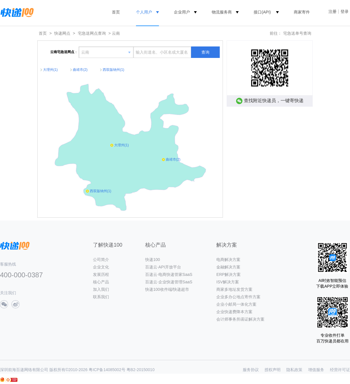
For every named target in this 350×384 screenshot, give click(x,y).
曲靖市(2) (80, 70)
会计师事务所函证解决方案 (240, 319)
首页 (116, 12)
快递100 (152, 259)
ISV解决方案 (227, 282)
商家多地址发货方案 (234, 289)
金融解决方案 (228, 267)
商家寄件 (302, 12)
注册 (332, 11)
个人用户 (144, 12)
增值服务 (316, 369)
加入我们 (101, 289)
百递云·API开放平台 (163, 267)
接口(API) (262, 12)
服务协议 (251, 369)
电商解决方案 (228, 259)
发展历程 (101, 274)
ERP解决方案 (228, 274)
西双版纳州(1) (113, 70)
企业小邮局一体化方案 (236, 304)
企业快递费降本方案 (234, 311)
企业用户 (182, 12)
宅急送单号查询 (297, 33)
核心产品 (101, 282)
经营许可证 (340, 369)
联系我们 (101, 297)
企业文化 (101, 267)
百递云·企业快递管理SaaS (168, 282)
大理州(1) (50, 70)
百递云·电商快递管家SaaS (168, 274)
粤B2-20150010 (141, 369)
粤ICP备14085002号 (107, 369)
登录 (345, 11)
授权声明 (273, 369)
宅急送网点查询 (92, 33)
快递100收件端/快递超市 (167, 289)
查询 (205, 52)
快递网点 (62, 33)
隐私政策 (294, 369)
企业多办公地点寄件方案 (238, 297)
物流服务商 (222, 12)
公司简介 (101, 259)
